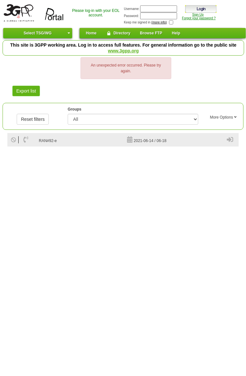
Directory (118, 33)
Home (91, 33)
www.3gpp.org (123, 50)
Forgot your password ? (199, 18)
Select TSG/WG (37, 33)
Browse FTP (151, 33)
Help (176, 33)
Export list (26, 91)
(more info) (159, 22)
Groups (74, 109)
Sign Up (198, 14)
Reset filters (33, 119)
